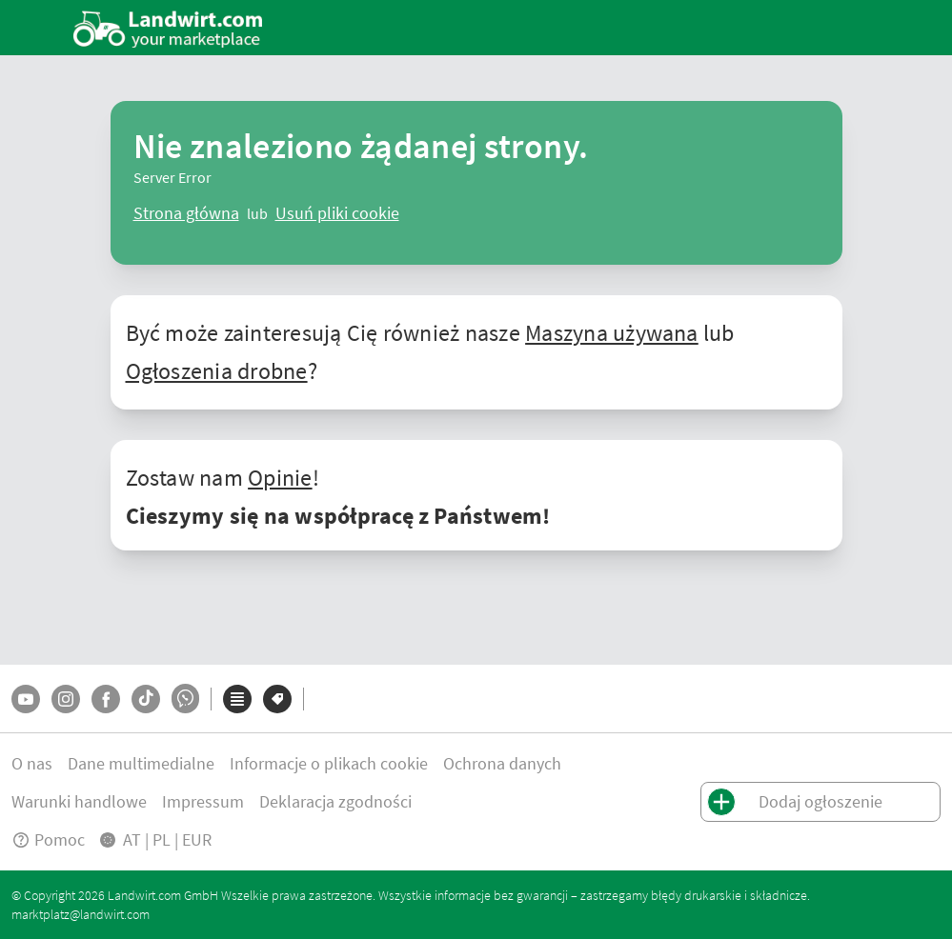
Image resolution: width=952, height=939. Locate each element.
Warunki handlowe (79, 801)
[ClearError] (186, 213)
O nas (31, 763)
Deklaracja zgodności (335, 801)
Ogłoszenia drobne (217, 371)
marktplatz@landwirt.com (80, 914)
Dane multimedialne (141, 763)
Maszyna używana (612, 333)
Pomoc (48, 839)
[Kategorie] (237, 699)
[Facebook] (105, 699)
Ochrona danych (502, 763)
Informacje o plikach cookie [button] (329, 763)
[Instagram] (65, 699)
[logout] (337, 213)
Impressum (203, 801)
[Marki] (277, 699)
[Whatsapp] (185, 698)
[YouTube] (25, 699)
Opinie (280, 477)
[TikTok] (146, 699)
